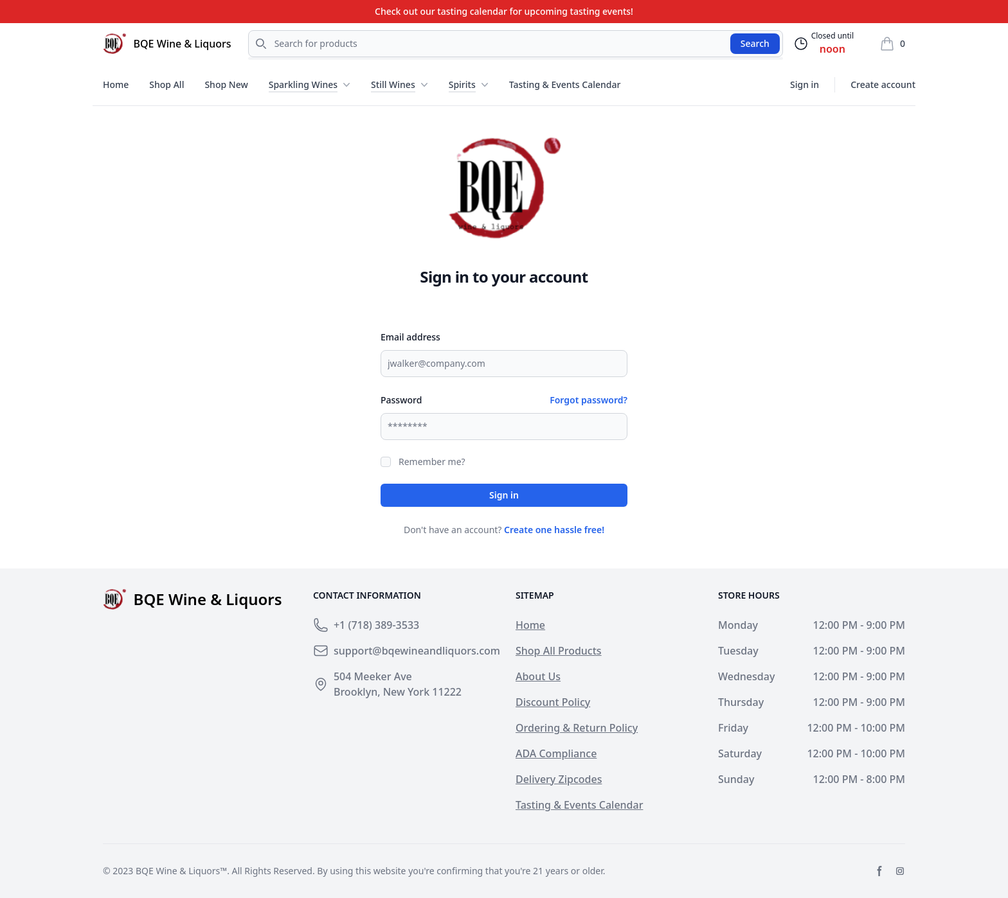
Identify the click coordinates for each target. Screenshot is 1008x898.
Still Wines (393, 84)
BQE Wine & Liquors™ (181, 871)
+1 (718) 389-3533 (376, 625)
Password (401, 400)
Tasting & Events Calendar (565, 84)
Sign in (804, 84)
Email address (410, 337)
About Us (538, 676)
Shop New (226, 84)
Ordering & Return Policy (577, 728)
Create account (883, 84)
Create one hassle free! (554, 530)
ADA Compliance (556, 753)
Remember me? (432, 461)
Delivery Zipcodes (559, 779)
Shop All (166, 84)
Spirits (462, 84)
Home (116, 84)
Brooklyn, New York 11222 (398, 692)
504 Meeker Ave (373, 676)
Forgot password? (588, 400)
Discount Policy (553, 702)
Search (755, 43)
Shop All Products (559, 651)
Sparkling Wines (303, 84)
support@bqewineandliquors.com (417, 651)
